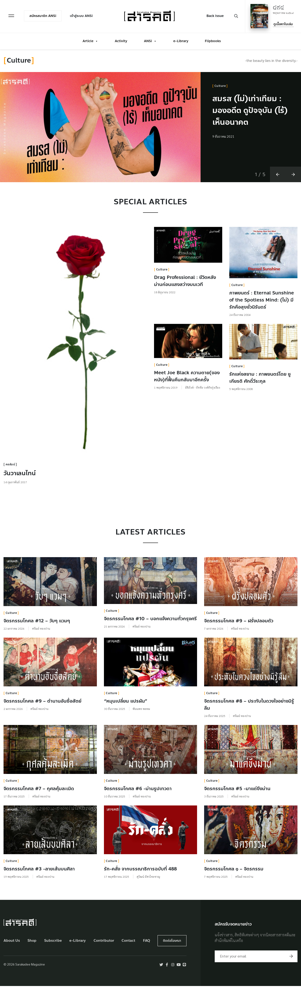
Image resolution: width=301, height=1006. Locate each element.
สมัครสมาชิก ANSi (43, 15)
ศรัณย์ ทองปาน (41, 648)
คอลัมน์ (10, 484)
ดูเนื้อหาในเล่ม (283, 23)
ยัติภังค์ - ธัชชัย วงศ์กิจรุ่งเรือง (202, 407)
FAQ (146, 960)
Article (90, 40)
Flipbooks (213, 40)
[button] (277, 193)
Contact (128, 960)
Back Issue (214, 15)
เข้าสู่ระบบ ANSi (81, 15)
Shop (32, 960)
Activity (121, 40)
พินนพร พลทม (141, 728)
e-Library (180, 40)
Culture (220, 86)
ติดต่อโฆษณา (172, 960)
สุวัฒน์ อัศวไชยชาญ (148, 896)
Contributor (104, 960)
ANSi (150, 40)
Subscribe (53, 960)
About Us (12, 960)
